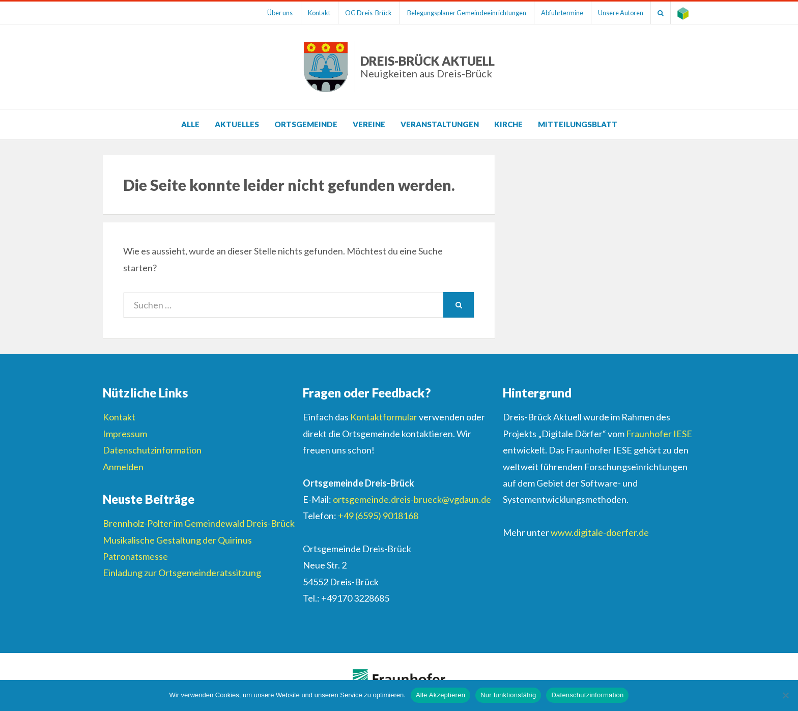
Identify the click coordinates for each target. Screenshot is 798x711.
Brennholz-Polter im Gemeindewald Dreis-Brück (199, 523)
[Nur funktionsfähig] (785, 695)
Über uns (266, 13)
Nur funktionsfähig (508, 695)
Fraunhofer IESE (659, 433)
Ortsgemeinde (305, 124)
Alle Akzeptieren (440, 695)
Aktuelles (237, 124)
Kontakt (307, 13)
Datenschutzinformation (152, 450)
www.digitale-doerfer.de (600, 532)
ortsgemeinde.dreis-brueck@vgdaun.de (412, 499)
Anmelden (123, 466)
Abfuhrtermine (556, 13)
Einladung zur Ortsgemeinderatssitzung (182, 572)
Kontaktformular (383, 416)
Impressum (125, 433)
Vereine (369, 124)
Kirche (508, 124)
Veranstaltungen (440, 124)
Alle (190, 124)
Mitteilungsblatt (577, 124)
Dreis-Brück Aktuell (427, 66)
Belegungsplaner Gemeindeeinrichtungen (458, 13)
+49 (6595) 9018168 (378, 515)
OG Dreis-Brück (358, 13)
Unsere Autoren (616, 13)
